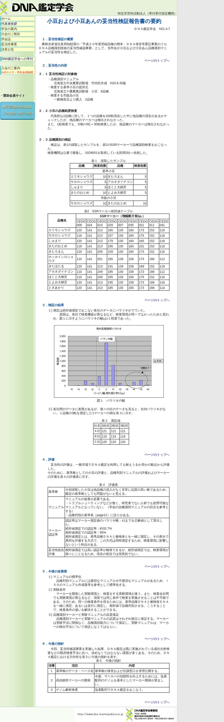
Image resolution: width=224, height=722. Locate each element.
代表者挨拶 (9, 23)
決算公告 (7, 49)
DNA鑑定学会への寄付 (17, 59)
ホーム (6, 18)
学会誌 (6, 39)
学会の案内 (9, 29)
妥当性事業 (9, 44)
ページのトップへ (157, 60)
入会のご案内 (17, 70)
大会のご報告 (10, 34)
